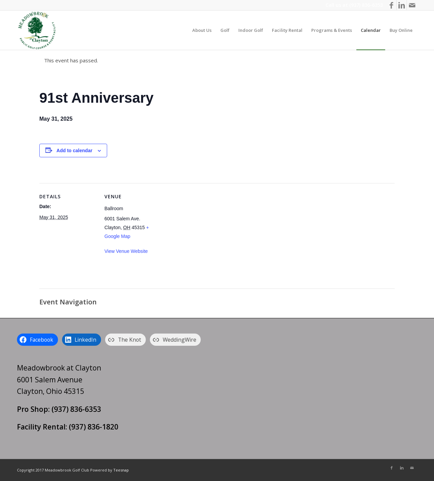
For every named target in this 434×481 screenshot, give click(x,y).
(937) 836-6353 (366, 5)
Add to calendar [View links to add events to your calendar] (75, 150)
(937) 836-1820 (93, 427)
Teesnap (121, 470)
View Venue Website (126, 251)
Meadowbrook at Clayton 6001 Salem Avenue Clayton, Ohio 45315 (59, 379)
